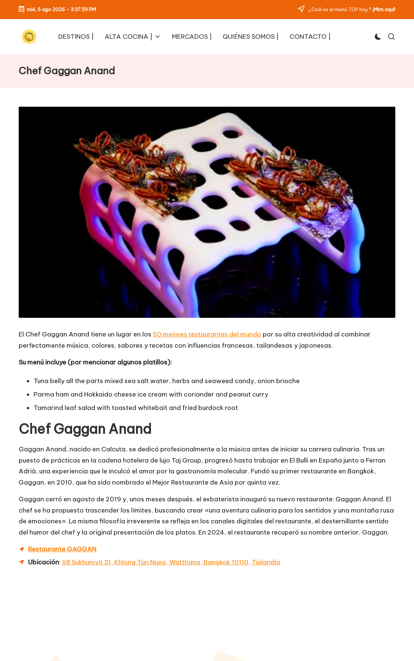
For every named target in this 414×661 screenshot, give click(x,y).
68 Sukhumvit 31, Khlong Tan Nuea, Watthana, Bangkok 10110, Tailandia (171, 562)
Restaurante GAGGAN (62, 549)
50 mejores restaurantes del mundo (207, 334)
